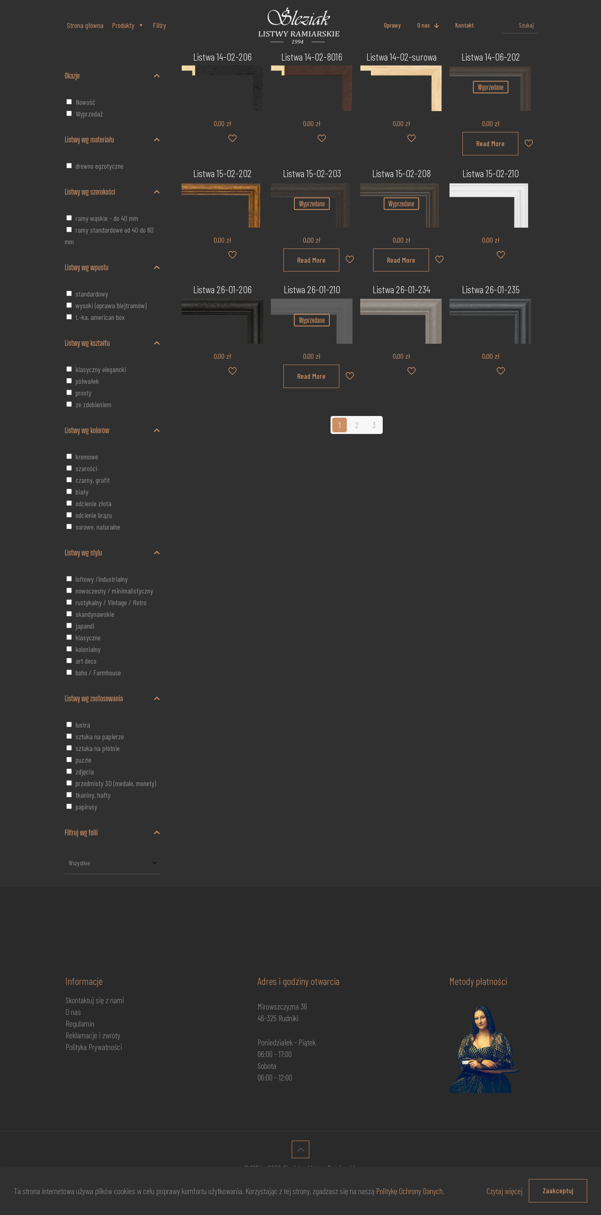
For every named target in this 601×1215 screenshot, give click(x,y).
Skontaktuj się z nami (95, 1000)
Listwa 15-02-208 (401, 173)
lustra (83, 724)
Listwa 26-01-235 (491, 289)
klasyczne (88, 637)
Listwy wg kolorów (112, 430)
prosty (83, 392)
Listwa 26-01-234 (401, 289)
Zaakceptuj (558, 1190)
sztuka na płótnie (98, 748)
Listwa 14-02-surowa (401, 57)
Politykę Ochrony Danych (409, 1191)
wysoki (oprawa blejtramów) (111, 305)
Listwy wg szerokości (112, 192)
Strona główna (85, 25)
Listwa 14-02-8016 (311, 57)
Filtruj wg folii (112, 832)
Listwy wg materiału (112, 139)
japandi (85, 625)
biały (82, 491)
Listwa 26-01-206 (222, 289)
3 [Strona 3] (374, 425)
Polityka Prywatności (94, 1047)
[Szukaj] (520, 25)
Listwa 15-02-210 (490, 173)
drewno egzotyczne (100, 165)
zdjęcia (85, 771)
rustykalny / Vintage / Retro (111, 602)
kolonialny (88, 649)
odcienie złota (93, 503)
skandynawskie (95, 614)
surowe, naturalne (98, 526)
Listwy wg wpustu (112, 267)
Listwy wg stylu (112, 553)
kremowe (87, 456)
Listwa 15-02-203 (312, 173)
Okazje (112, 76)
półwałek (87, 381)
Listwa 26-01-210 (312, 289)
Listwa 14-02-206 (222, 57)
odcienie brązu (94, 515)
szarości (86, 468)
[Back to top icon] (300, 1149)
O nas (73, 1012)
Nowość (85, 102)
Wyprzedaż (89, 113)
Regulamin (80, 1023)
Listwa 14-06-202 (491, 57)
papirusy (86, 806)
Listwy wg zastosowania (112, 698)
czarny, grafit (93, 479)
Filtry (159, 25)
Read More (490, 143)
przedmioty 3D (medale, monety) (116, 783)
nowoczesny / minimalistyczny (114, 590)
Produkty (128, 25)
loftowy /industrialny (102, 578)
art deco (86, 660)
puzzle (83, 759)
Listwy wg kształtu (112, 343)
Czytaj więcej (505, 1191)
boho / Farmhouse (98, 672)
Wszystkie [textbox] (79, 863)
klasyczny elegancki (101, 369)
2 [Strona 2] (357, 425)
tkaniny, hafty (93, 794)
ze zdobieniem (93, 404)
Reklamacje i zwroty (93, 1035)
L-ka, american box (100, 317)
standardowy (92, 293)
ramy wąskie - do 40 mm (107, 218)
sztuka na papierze (100, 736)
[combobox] (112, 863)
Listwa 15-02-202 (222, 173)
